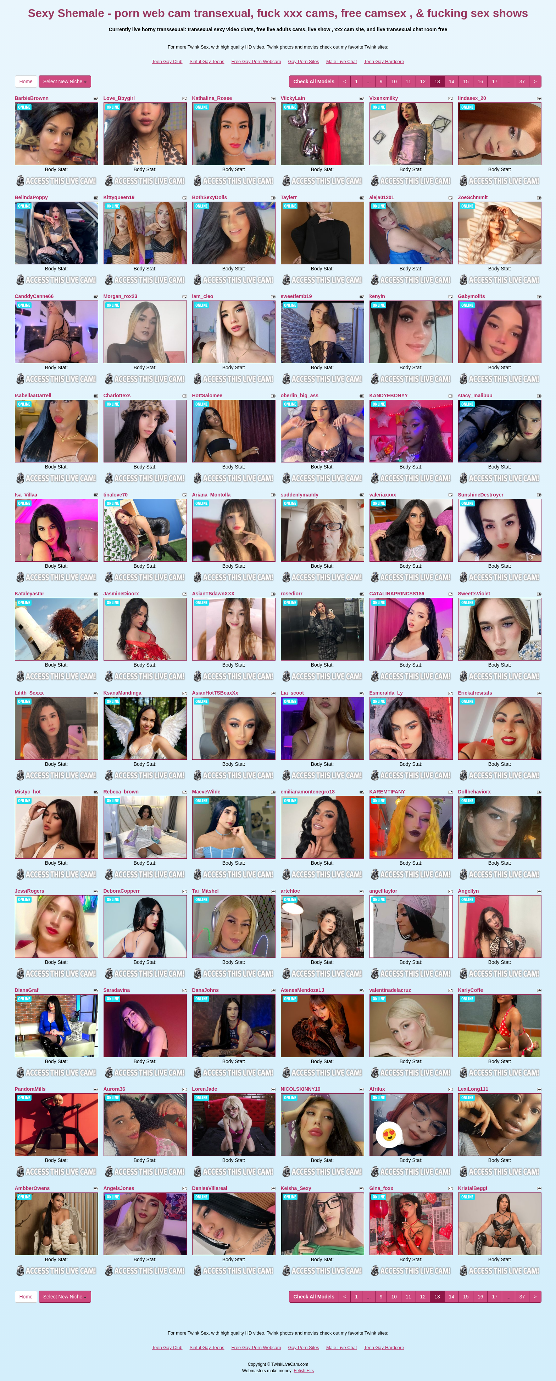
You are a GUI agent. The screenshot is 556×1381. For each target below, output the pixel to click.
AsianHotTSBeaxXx (215, 693)
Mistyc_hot (28, 792)
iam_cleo (202, 296)
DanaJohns (205, 990)
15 (466, 81)
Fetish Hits (304, 1370)
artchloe (290, 891)
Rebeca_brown (121, 792)
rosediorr (291, 593)
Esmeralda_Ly (386, 693)
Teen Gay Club (167, 61)
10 (394, 81)
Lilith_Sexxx (29, 693)
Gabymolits (471, 296)
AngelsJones (119, 1188)
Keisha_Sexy (296, 1188)
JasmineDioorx (121, 593)
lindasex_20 (472, 98)
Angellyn (468, 891)
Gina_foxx (381, 1188)
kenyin (377, 296)
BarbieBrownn (32, 98)
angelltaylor (383, 891)
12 (423, 81)
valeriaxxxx (382, 495)
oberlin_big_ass (300, 395)
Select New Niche (65, 81)
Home (26, 81)
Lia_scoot (292, 693)
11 (408, 81)
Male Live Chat (341, 61)
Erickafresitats (475, 693)
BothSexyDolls (209, 197)
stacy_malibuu (475, 395)
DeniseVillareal (209, 1188)
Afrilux (377, 1089)
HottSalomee (207, 395)
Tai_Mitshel (205, 891)
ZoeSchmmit (473, 197)
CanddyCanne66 (34, 296)
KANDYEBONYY (388, 395)
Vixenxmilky (383, 98)
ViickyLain (293, 98)
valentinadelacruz (390, 990)
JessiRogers (29, 891)
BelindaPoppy (31, 197)
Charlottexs (117, 395)
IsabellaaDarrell (33, 395)
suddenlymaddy (300, 495)
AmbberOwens (32, 1188)
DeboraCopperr (122, 891)
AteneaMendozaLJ (302, 990)
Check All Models (314, 81)
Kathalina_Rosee (212, 98)
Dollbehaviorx (474, 792)
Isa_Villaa (26, 495)
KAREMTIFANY (387, 792)
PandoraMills (30, 1089)
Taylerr (289, 197)
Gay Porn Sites (303, 61)
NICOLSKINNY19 (301, 1089)
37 (522, 81)
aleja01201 (381, 197)
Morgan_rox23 (121, 296)
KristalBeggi (472, 1188)
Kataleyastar (29, 593)
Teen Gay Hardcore (384, 61)
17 (494, 81)
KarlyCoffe (470, 990)
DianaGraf (27, 990)
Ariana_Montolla (211, 495)
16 (480, 81)
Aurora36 (114, 1089)
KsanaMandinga (122, 693)
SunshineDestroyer (481, 495)
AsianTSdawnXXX (213, 593)
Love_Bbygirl (119, 98)
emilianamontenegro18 (308, 792)
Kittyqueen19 (119, 197)
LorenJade (204, 1089)
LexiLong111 (473, 1089)
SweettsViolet (474, 593)
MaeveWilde (206, 792)
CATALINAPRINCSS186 (396, 593)
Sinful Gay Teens (207, 61)
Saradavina (117, 990)
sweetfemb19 (296, 296)
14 (452, 81)
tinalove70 (116, 495)
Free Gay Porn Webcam (256, 61)
